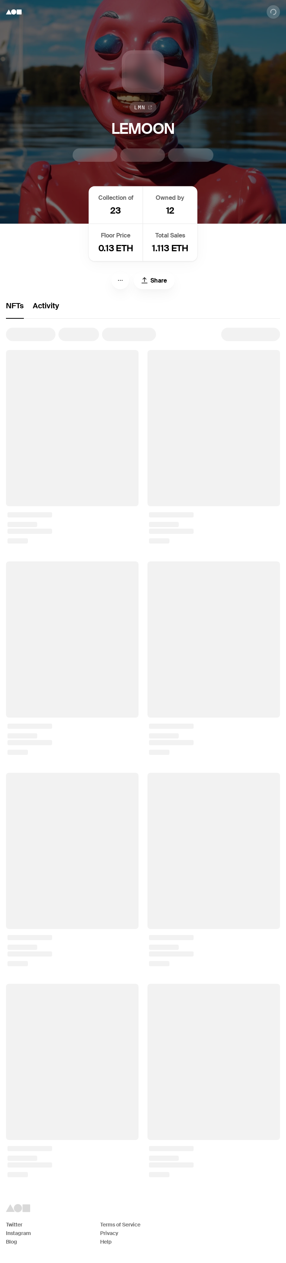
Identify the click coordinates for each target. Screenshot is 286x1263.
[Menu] (120, 280)
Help (106, 1241)
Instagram (18, 1233)
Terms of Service (120, 1224)
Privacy (109, 1233)
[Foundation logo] (14, 12)
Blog (11, 1241)
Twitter (14, 1224)
